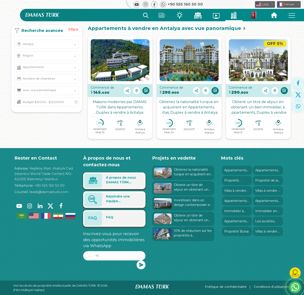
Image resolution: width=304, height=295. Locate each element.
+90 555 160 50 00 (49, 185)
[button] (289, 4)
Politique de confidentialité (226, 287)
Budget (43, 102)
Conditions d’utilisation (271, 287)
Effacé (73, 29)
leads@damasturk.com (48, 192)
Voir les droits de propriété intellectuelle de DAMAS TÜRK (54, 285)
